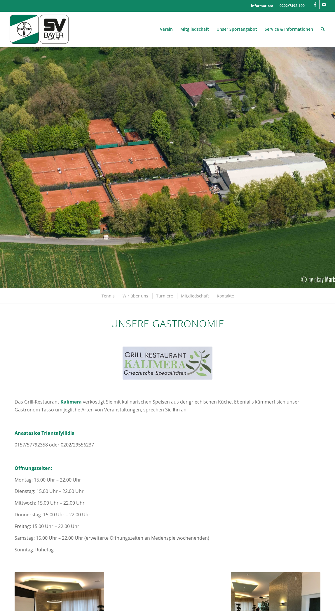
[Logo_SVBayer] (39, 29)
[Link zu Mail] (324, 4)
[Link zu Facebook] (315, 4)
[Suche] (322, 29)
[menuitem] (166, 29)
